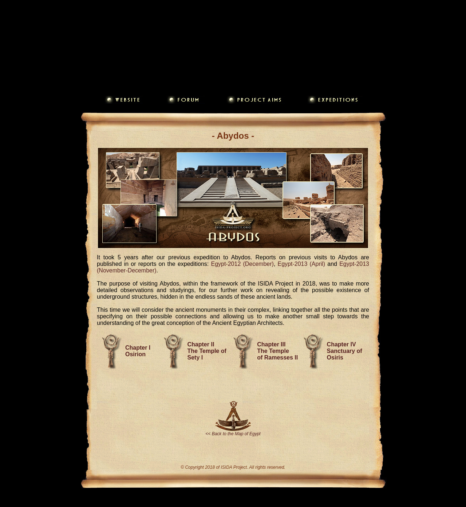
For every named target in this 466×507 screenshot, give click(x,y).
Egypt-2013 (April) (301, 264)
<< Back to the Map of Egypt (232, 433)
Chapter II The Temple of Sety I (206, 351)
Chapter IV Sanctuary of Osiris (344, 351)
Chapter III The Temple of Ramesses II (277, 351)
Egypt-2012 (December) (242, 264)
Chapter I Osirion (137, 351)
